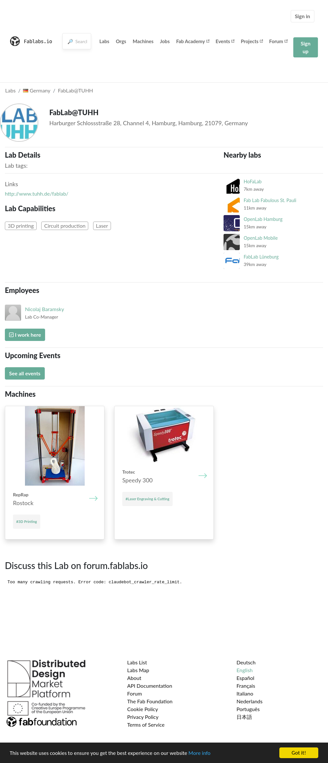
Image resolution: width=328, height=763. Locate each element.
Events (225, 41)
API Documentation (149, 686)
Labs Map (138, 670)
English (245, 670)
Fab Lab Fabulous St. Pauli (270, 200)
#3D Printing (26, 521)
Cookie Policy (142, 709)
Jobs (165, 41)
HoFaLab (252, 181)
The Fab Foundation (150, 701)
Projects (251, 41)
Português (248, 709)
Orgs (121, 41)
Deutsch (246, 662)
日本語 (244, 717)
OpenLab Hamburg (263, 219)
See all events (25, 373)
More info (199, 753)
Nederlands (249, 701)
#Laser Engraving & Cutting (147, 499)
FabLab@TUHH (75, 90)
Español (245, 678)
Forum (278, 41)
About (134, 678)
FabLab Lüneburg (261, 257)
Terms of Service (145, 724)
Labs (104, 41)
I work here (25, 335)
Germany (36, 90)
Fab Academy (192, 41)
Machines (143, 41)
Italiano (245, 693)
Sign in (302, 16)
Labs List (137, 662)
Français (246, 686)
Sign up (305, 47)
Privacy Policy (143, 717)
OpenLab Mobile (261, 238)
